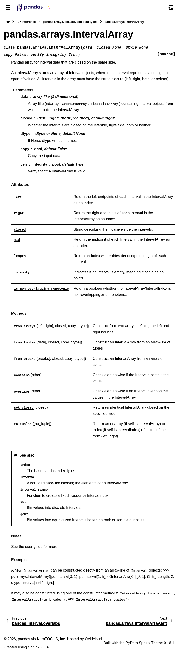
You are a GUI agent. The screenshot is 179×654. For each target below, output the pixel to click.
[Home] (8, 21)
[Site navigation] (8, 7)
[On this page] (171, 7)
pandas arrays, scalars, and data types (70, 22)
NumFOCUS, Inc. (51, 639)
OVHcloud (93, 639)
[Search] (161, 8)
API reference (26, 22)
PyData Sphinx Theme (144, 643)
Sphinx (33, 647)
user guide (34, 547)
